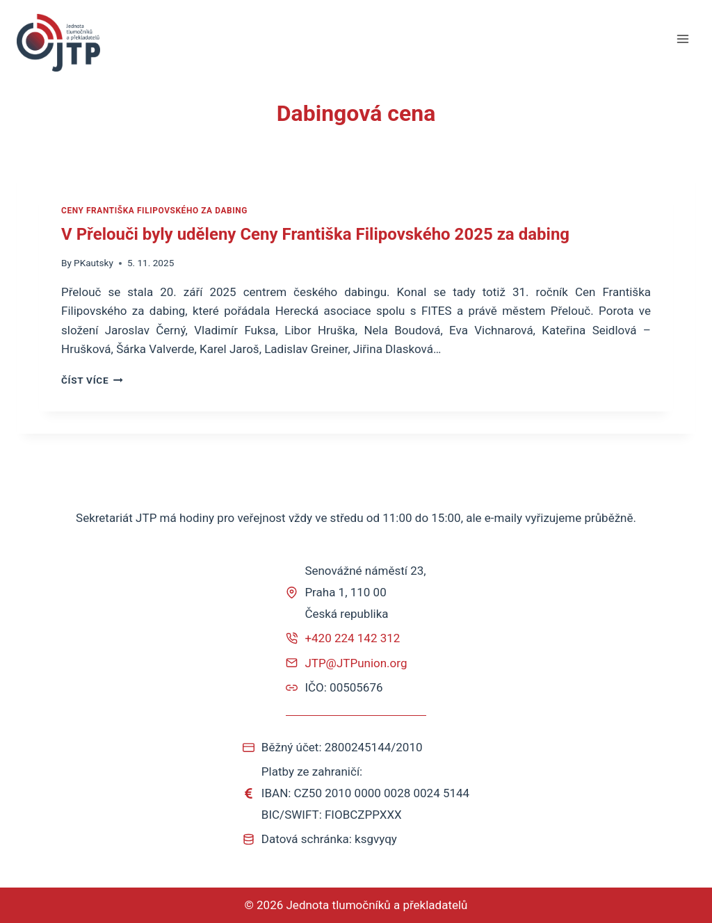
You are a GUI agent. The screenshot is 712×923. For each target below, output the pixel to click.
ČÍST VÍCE (92, 380)
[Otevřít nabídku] (682, 39)
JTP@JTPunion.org (356, 663)
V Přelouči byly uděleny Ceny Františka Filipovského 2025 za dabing (315, 234)
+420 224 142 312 (352, 638)
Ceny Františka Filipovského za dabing (154, 210)
